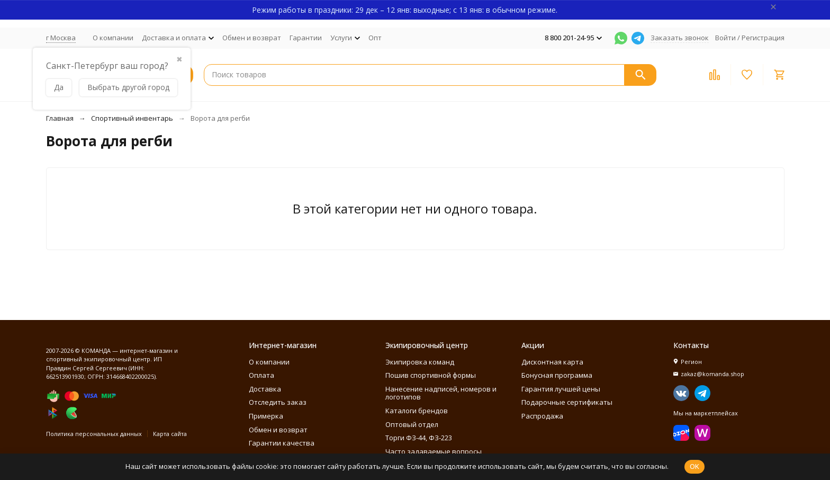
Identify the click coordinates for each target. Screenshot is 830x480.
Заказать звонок (680, 37)
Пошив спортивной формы (430, 375)
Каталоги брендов (416, 410)
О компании (113, 37)
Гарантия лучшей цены (560, 389)
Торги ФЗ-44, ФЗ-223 (418, 437)
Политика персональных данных (94, 434)
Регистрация (763, 37)
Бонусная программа (556, 375)
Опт (375, 37)
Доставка (265, 389)
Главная (60, 118)
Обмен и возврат (251, 37)
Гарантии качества (281, 443)
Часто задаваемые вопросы (433, 451)
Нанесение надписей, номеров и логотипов (441, 393)
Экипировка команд (419, 362)
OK (694, 466)
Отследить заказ (277, 402)
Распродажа (542, 416)
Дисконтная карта (552, 362)
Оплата (261, 375)
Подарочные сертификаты (566, 402)
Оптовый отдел (411, 424)
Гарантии (306, 37)
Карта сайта (170, 434)
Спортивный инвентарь (132, 118)
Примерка (266, 416)
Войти (725, 37)
